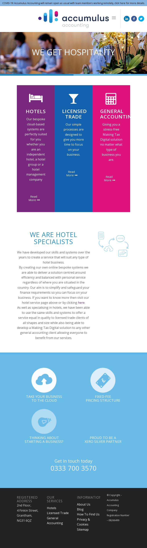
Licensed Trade (58, 513)
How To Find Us (88, 514)
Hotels (51, 508)
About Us (83, 504)
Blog (80, 509)
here (81, 302)
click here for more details (129, 3)
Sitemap (83, 529)
